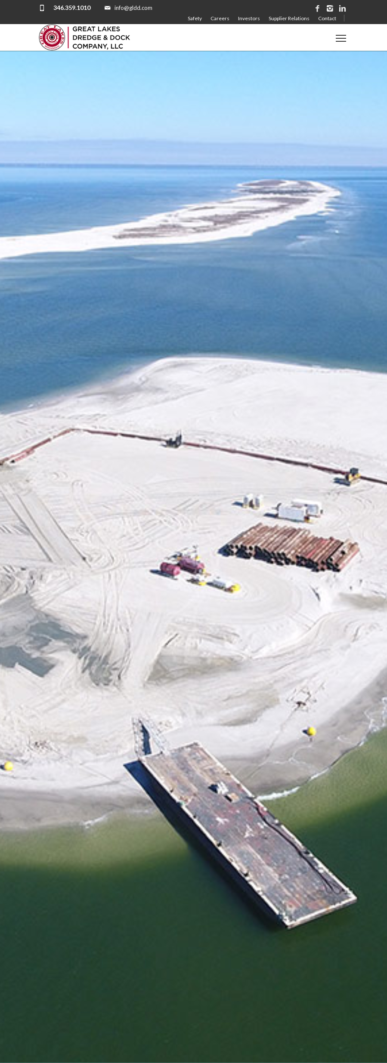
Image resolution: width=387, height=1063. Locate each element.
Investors (249, 18)
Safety (195, 18)
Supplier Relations (289, 18)
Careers (220, 18)
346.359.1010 (71, 7)
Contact (327, 18)
